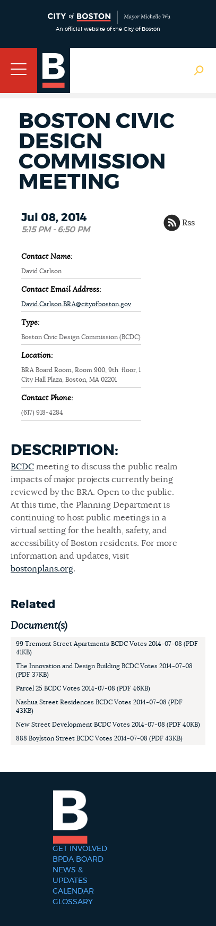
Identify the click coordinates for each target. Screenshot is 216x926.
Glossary (73, 902)
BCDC (22, 466)
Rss (188, 222)
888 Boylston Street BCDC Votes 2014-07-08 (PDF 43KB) (99, 738)
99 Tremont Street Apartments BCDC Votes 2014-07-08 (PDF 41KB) (107, 648)
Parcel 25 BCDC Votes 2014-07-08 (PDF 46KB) (83, 688)
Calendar (73, 891)
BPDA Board (78, 859)
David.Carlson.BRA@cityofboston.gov (76, 304)
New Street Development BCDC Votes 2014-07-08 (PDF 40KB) (108, 724)
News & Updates (70, 875)
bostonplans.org (42, 569)
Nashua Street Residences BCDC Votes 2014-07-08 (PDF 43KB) (99, 706)
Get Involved (80, 849)
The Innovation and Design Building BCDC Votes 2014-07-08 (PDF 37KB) (104, 670)
